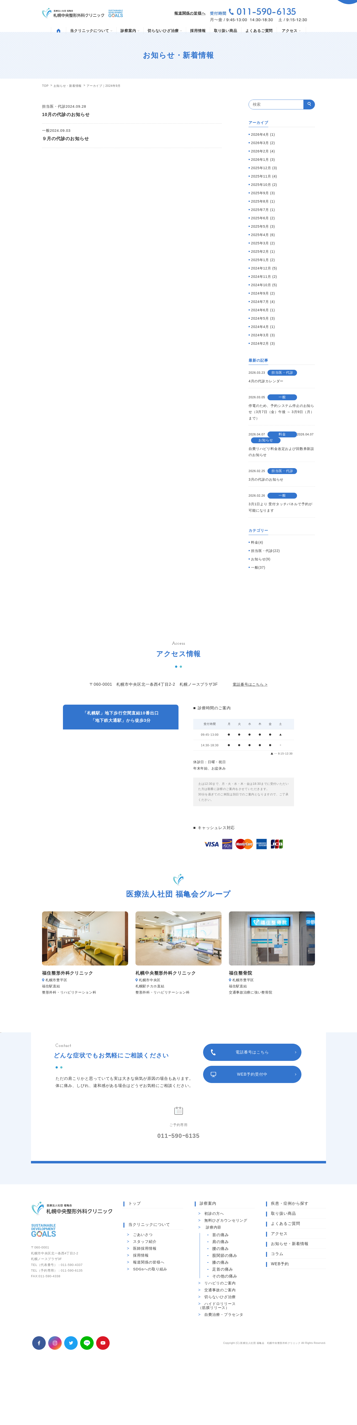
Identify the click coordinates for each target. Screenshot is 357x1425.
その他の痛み (224, 1332)
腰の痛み (220, 1304)
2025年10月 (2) (264, 185)
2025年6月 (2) (263, 218)
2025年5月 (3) (263, 226)
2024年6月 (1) (263, 310)
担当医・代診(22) (265, 551)
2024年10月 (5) (264, 285)
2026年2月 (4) (263, 151)
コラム (277, 1309)
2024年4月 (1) (263, 327)
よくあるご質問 (259, 31)
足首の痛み (222, 1325)
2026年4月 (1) (263, 134)
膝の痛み (220, 1318)
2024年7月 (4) (263, 302)
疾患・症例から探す (290, 1259)
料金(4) (257, 542)
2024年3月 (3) (263, 335)
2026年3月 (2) (263, 143)
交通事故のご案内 (220, 1345)
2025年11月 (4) (264, 176)
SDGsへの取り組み (150, 1324)
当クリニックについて (91, 31)
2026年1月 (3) (263, 160)
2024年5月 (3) (263, 318)
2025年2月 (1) (263, 251)
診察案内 (129, 31)
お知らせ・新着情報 (68, 86)
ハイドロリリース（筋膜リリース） (217, 1361)
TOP (45, 86)
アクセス (291, 31)
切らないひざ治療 (165, 31)
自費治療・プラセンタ (223, 1370)
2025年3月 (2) (263, 243)
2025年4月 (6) (263, 235)
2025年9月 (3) (263, 193)
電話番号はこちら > (250, 684)
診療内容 (214, 1283)
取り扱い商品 (225, 31)
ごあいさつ (143, 1290)
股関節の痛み (224, 1311)
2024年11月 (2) (264, 277)
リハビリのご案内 (220, 1338)
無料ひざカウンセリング (225, 1276)
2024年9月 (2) (263, 293)
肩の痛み (220, 1297)
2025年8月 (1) (263, 201)
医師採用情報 (144, 1304)
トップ (134, 1259)
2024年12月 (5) (264, 268)
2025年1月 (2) (263, 260)
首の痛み (220, 1290)
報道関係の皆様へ (190, 13)
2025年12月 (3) (264, 168)
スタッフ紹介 (144, 1297)
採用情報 (198, 31)
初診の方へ (214, 1269)
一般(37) (258, 567)
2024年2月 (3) (263, 343)
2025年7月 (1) (263, 210)
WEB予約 (280, 1319)
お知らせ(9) (260, 559)
